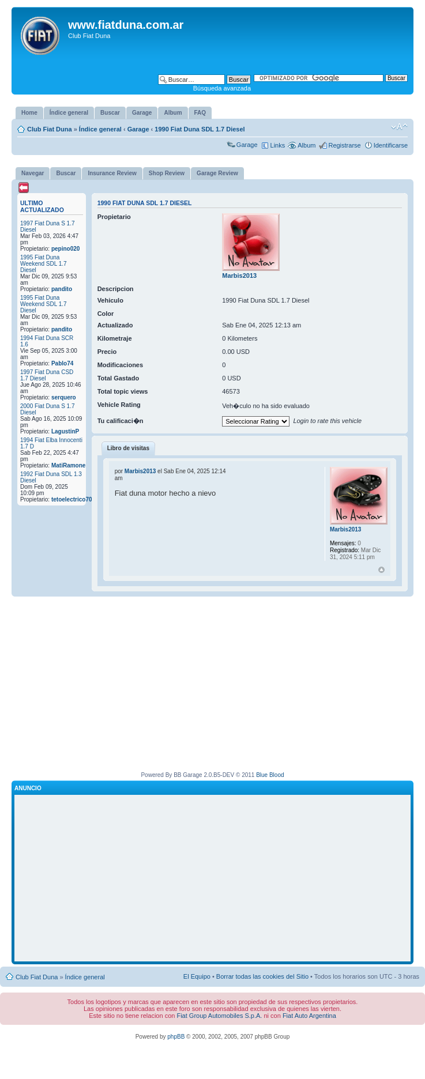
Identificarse (391, 145)
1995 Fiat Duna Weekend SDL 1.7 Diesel (43, 263)
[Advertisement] (212, 688)
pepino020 (65, 249)
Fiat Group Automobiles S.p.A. (219, 1015)
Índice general (100, 129)
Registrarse (344, 145)
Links (277, 145)
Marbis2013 (239, 275)
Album (306, 145)
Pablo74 (62, 363)
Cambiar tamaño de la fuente (399, 127)
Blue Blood (270, 775)
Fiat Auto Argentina (309, 1015)
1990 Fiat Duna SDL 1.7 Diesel (200, 129)
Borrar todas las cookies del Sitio (262, 976)
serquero (63, 397)
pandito (61, 289)
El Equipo (196, 976)
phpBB (176, 1036)
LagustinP (65, 431)
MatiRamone (68, 465)
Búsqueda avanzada (222, 88)
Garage (138, 129)
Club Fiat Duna (49, 129)
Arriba (381, 570)
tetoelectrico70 (71, 499)
